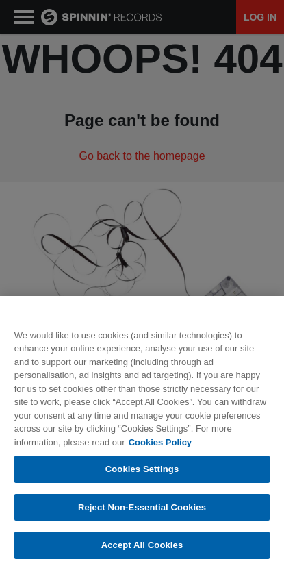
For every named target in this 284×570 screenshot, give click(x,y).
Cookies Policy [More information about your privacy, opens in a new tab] (160, 442)
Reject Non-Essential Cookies (142, 507)
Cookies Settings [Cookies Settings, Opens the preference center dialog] (142, 469)
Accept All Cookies (142, 545)
